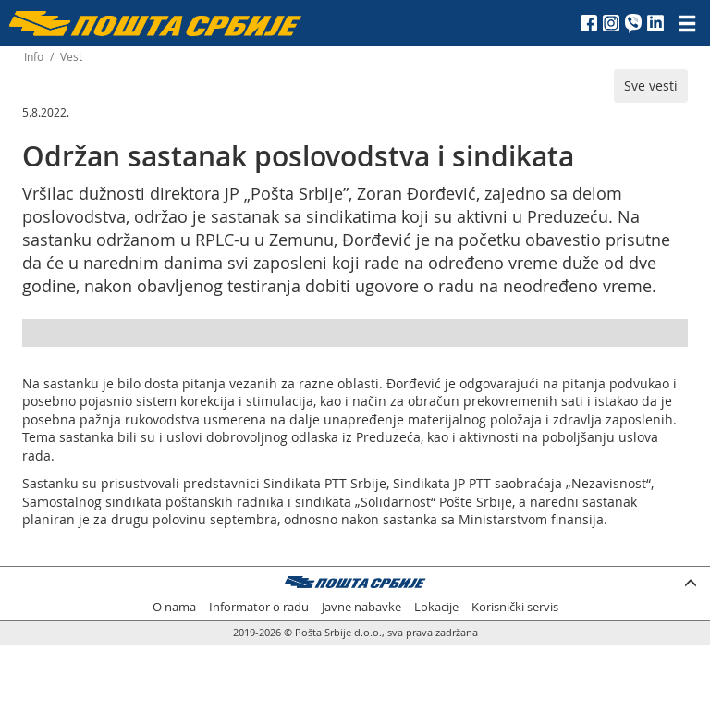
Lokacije (436, 607)
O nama (174, 607)
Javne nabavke (361, 607)
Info (33, 57)
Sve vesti (651, 85)
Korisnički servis (514, 607)
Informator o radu (259, 607)
